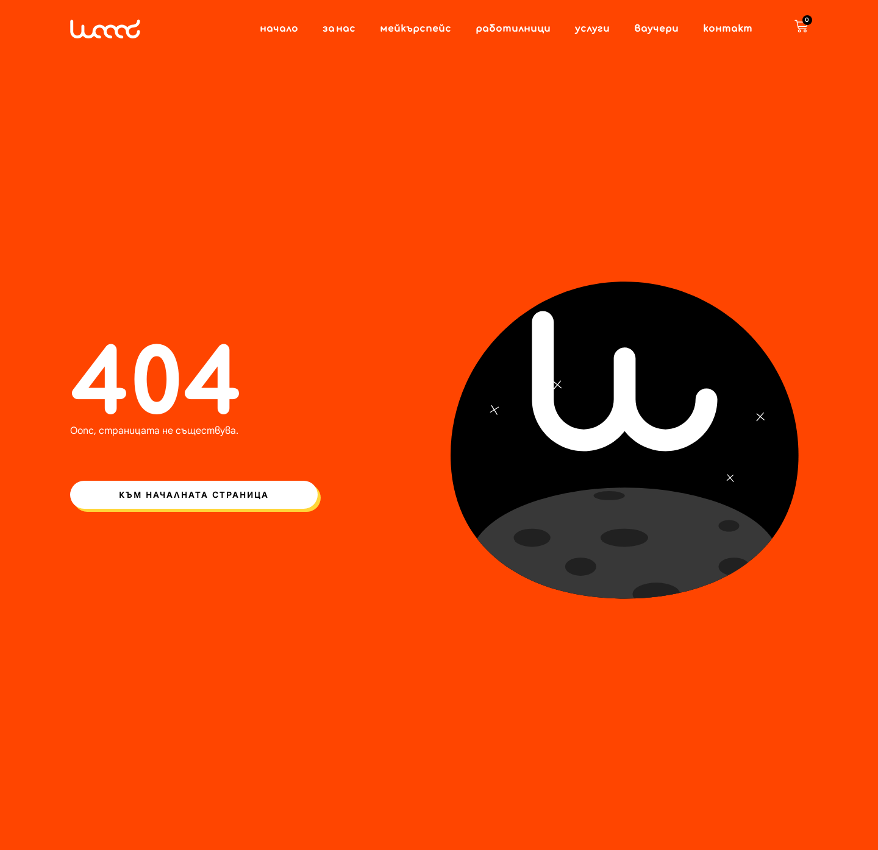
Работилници (513, 29)
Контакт (727, 29)
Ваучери (656, 29)
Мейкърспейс (415, 29)
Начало (279, 29)
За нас (339, 29)
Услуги (592, 29)
